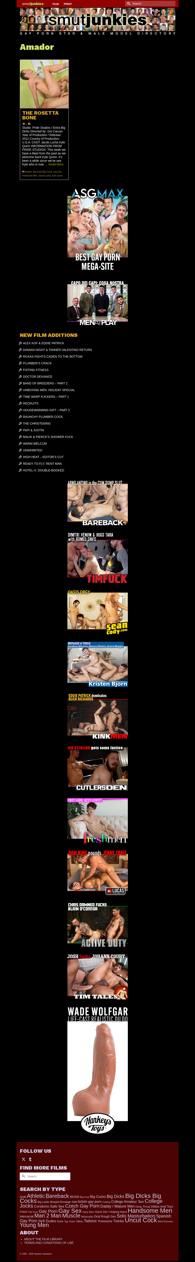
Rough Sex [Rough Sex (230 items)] (108, 1216)
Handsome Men (30, 175)
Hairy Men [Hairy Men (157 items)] (88, 1211)
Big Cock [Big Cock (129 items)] (84, 1197)
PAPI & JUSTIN (33, 430)
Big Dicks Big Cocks (42, 172)
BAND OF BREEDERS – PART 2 (45, 383)
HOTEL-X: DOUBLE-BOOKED (43, 470)
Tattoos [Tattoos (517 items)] (90, 1221)
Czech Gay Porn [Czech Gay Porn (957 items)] (82, 1206)
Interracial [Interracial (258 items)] (27, 1216)
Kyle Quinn (57, 175)
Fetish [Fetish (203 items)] (24, 1211)
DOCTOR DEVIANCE (37, 376)
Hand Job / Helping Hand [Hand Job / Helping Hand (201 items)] (111, 1211)
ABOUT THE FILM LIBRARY (43, 1239)
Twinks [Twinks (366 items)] (118, 1221)
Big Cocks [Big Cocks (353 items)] (98, 1197)
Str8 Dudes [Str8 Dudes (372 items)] (47, 1221)
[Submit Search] (128, 3)
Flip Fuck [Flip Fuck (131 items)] (33, 1212)
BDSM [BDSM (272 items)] (74, 1197)
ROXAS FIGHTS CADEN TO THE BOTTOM (52, 356)
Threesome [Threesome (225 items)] (104, 1221)
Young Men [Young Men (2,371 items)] (34, 1225)
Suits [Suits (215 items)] (60, 1221)
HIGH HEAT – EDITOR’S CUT (43, 457)
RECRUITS (31, 403)
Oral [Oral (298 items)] (97, 1216)
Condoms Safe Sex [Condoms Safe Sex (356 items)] (49, 1206)
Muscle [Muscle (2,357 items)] (71, 1215)
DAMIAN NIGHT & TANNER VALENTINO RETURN (57, 350)
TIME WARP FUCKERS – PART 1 (46, 396)
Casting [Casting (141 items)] (106, 1202)
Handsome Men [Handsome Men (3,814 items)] (150, 1210)
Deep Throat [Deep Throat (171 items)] (142, 1206)
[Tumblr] (30, 1159)
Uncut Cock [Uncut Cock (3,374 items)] (141, 1220)
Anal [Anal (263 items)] (23, 1197)
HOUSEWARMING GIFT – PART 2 (46, 410)
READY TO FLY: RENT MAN (42, 463)
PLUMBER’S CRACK (37, 363)
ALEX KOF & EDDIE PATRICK (43, 343)
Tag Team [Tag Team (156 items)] (69, 1221)
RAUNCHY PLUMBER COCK (43, 417)
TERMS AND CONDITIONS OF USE (49, 1243)
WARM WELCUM (35, 443)
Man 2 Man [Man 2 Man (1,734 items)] (47, 1216)
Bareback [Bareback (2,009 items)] (57, 1196)
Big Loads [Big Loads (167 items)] (43, 1201)
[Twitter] (24, 1159)
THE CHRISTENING (37, 423)
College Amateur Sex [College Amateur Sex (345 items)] (127, 1201)
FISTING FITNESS (36, 370)
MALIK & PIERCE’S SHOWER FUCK (48, 437)
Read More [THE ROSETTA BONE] (56, 164)
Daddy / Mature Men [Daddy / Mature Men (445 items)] (117, 1206)
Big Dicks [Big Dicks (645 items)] (115, 1196)
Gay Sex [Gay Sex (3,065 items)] (70, 1210)
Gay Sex (58, 172)
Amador (28, 172)
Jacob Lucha (45, 175)
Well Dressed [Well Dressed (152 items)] (165, 1221)
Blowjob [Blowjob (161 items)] (54, 1201)
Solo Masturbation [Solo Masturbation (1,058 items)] (136, 1216)
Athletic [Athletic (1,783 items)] (36, 1196)
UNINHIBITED (32, 450)
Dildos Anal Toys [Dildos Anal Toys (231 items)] (162, 1206)
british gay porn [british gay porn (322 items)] (89, 1201)
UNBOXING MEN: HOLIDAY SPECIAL (49, 390)
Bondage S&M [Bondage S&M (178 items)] (68, 1201)
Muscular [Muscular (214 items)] (87, 1216)
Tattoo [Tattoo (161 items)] (79, 1221)
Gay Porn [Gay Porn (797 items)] (48, 1211)
